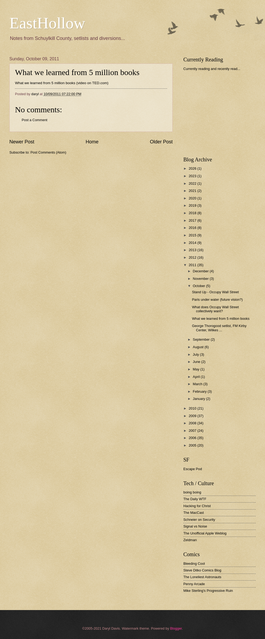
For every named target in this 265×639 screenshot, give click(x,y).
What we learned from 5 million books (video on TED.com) (61, 83)
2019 (193, 205)
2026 (193, 168)
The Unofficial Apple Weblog (204, 533)
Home (92, 141)
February (200, 391)
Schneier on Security (199, 520)
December (201, 271)
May (196, 369)
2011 (193, 265)
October (199, 286)
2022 (193, 183)
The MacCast (193, 513)
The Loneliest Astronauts (202, 577)
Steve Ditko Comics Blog (202, 570)
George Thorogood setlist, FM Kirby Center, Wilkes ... (219, 328)
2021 (193, 191)
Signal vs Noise (195, 526)
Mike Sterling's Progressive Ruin (208, 591)
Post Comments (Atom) (48, 152)
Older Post (161, 141)
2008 (193, 423)
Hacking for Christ (197, 506)
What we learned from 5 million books (77, 72)
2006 (193, 438)
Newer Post (21, 141)
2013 (193, 250)
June (197, 362)
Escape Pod (192, 469)
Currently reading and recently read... (211, 69)
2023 (193, 176)
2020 (193, 198)
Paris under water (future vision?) (217, 300)
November (201, 279)
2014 (193, 243)
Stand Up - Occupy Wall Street (215, 292)
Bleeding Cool (194, 564)
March (198, 384)
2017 (193, 220)
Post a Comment (34, 120)
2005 (193, 445)
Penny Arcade (194, 584)
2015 (193, 235)
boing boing (192, 492)
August (199, 347)
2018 (193, 213)
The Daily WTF (194, 499)
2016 (193, 228)
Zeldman (190, 540)
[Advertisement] (223, 113)
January (199, 399)
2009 (193, 416)
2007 (193, 431)
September (202, 339)
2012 (193, 257)
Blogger (176, 628)
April (196, 377)
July (196, 354)
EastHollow (47, 23)
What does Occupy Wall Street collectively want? (215, 309)
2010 (193, 408)
